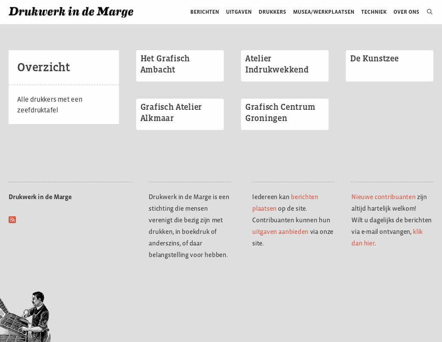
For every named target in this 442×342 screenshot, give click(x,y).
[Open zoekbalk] (426, 12)
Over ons (406, 12)
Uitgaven (239, 12)
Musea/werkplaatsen (323, 12)
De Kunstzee (374, 58)
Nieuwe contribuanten (383, 196)
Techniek (374, 12)
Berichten (204, 12)
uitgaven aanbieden (280, 231)
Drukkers (272, 12)
